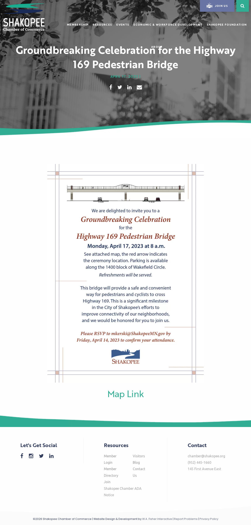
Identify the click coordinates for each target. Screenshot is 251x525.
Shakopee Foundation (227, 24)
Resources (102, 24)
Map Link (125, 393)
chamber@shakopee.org (206, 456)
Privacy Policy (208, 519)
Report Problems (186, 519)
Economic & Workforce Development (167, 24)
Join (107, 482)
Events (122, 24)
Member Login (110, 459)
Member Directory (111, 472)
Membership (77, 24)
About (157, 46)
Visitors (139, 456)
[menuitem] (77, 24)
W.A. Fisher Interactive (157, 519)
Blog (136, 462)
